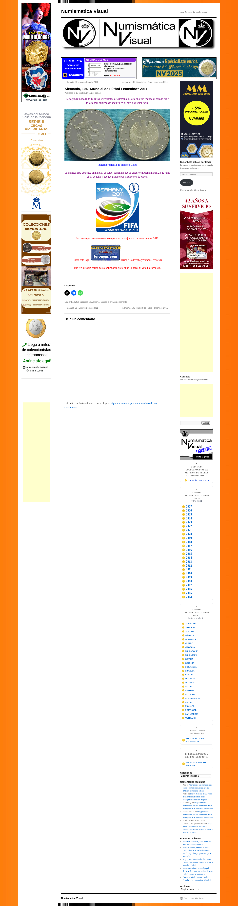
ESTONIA (188, 662)
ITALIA (187, 686)
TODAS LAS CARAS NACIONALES (193, 740)
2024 (187, 518)
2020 (187, 534)
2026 (187, 510)
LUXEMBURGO (191, 698)
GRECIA (187, 674)
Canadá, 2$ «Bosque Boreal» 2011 (81, 82)
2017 (187, 546)
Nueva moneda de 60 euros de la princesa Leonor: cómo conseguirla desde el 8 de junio (197, 797)
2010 (187, 573)
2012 (187, 565)
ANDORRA (189, 627)
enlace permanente (118, 302)
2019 (187, 538)
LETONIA (188, 690)
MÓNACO (188, 706)
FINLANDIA (189, 666)
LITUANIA (188, 694)
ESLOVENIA (189, 655)
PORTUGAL (189, 710)
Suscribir (186, 182)
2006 (187, 589)
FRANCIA (188, 670)
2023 (187, 522)
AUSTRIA (188, 631)
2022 (187, 526)
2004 (187, 597)
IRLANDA (188, 682)
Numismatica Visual (84, 11)
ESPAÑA (187, 658)
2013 (187, 561)
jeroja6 (98, 93)
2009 (187, 577)
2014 (187, 557)
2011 (187, 569)
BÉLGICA (188, 635)
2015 (187, 553)
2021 (187, 530)
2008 (187, 581)
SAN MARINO (190, 714)
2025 (187, 514)
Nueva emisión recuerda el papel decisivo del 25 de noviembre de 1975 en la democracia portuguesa (198, 871)
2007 (187, 585)
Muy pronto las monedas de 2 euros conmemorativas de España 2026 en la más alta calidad (198, 788)
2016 (187, 550)
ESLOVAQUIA (190, 651)
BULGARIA (189, 639)
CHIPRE (187, 643)
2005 (187, 593)
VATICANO (189, 718)
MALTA (187, 702)
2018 (187, 542)
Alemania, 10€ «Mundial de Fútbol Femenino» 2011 (146, 82)
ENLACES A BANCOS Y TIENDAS (195, 764)
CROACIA (188, 647)
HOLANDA (189, 678)
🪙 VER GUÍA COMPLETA (196, 480)
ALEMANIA (189, 623)
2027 (187, 506)
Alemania (95, 302)
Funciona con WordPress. (193, 898)
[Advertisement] (36, 452)
